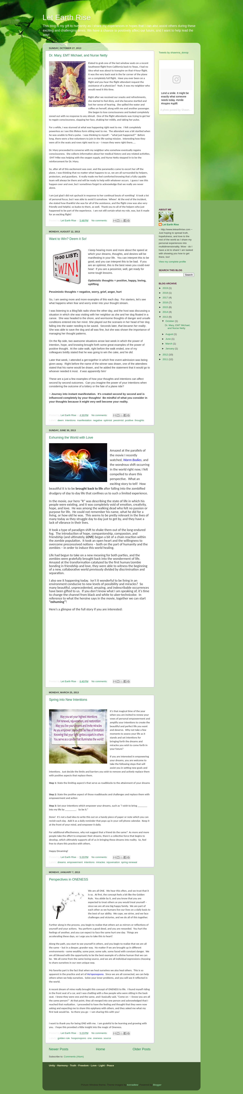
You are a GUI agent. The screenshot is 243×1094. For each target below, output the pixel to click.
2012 (166, 354)
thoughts (139, 420)
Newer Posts (58, 1049)
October (170, 321)
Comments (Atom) (74, 1056)
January (170, 348)
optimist (108, 420)
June (168, 339)
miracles (100, 862)
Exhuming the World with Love (71, 437)
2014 (166, 312)
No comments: (100, 220)
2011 (166, 359)
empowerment (75, 862)
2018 (166, 292)
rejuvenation (113, 862)
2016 (166, 302)
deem (61, 420)
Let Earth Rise (66, 17)
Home (100, 1049)
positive (129, 420)
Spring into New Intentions (68, 699)
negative (97, 420)
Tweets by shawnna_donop (174, 52)
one (90, 1038)
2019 (166, 288)
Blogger (157, 1084)
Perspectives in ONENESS (68, 879)
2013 (166, 316)
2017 (166, 297)
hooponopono (78, 1038)
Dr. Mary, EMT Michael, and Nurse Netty (78, 55)
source (107, 1038)
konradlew (132, 1084)
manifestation (84, 420)
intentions (70, 420)
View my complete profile (172, 261)
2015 (166, 307)
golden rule (64, 1038)
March (169, 343)
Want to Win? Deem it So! (67, 239)
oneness (97, 1038)
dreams (62, 862)
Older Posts (142, 1049)
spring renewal (129, 862)
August (169, 334)
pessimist (118, 420)
